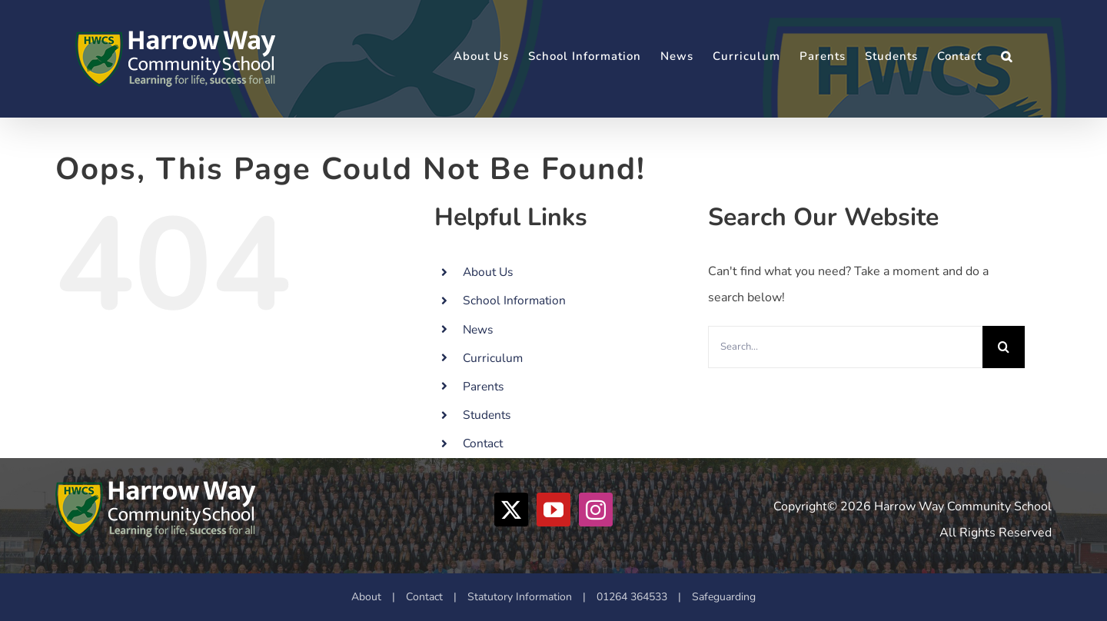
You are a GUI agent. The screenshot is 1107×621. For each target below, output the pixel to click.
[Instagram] (596, 509)
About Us (488, 272)
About (366, 596)
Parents (483, 386)
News (478, 329)
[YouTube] (553, 509)
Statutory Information (519, 596)
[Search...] (845, 347)
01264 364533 (632, 596)
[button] (1006, 56)
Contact (483, 443)
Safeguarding (724, 596)
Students (486, 415)
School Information (514, 300)
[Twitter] (511, 509)
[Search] (1003, 347)
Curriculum (493, 358)
